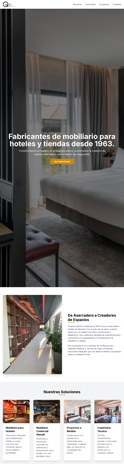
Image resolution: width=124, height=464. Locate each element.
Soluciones (90, 4)
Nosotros (77, 4)
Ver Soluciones (62, 161)
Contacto (117, 4)
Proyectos (104, 4)
